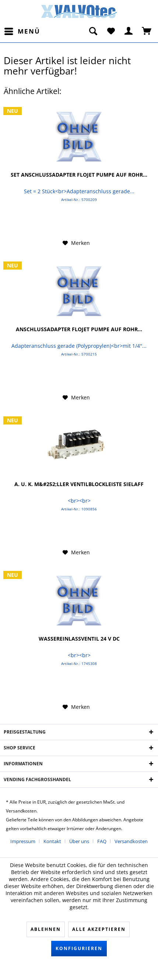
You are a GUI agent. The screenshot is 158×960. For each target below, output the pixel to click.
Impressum (22, 841)
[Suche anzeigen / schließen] (92, 31)
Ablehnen (46, 929)
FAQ (101, 841)
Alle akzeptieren (99, 929)
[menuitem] (22, 31)
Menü (22, 30)
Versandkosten (131, 841)
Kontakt (52, 841)
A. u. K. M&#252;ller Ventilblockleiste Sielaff (79, 484)
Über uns (79, 841)
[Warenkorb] (147, 31)
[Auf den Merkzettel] (76, 243)
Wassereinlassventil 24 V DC (79, 638)
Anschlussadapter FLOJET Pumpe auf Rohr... (79, 329)
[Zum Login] (129, 31)
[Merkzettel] (110, 31)
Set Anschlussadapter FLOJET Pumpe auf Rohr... (79, 174)
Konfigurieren (79, 948)
